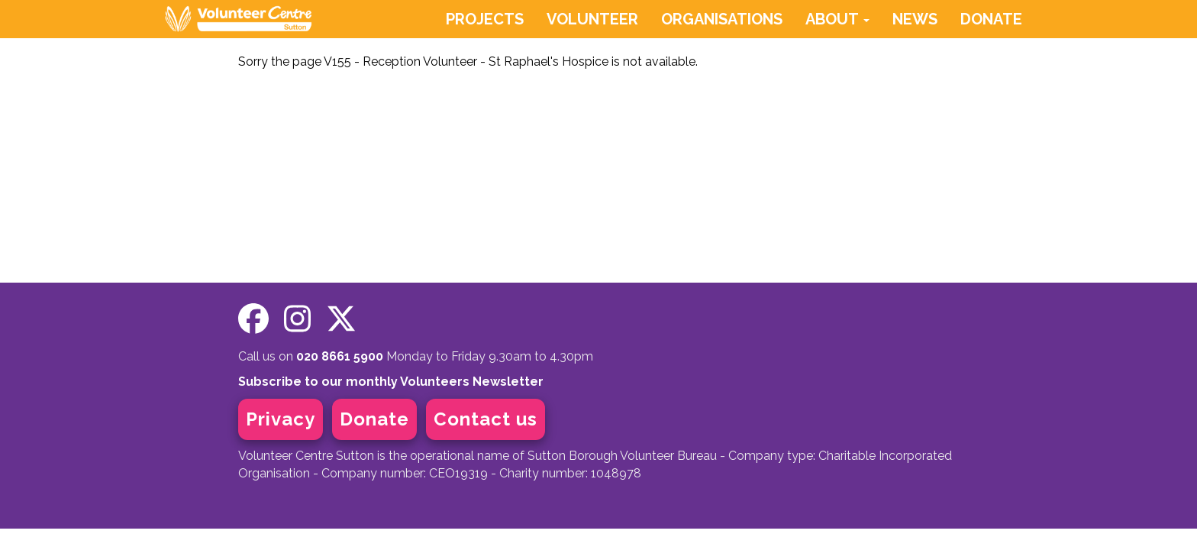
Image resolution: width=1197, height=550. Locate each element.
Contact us (485, 419)
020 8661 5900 (339, 356)
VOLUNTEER (592, 19)
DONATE (991, 19)
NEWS (914, 19)
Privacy (280, 419)
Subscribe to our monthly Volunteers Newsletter (391, 381)
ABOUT (837, 19)
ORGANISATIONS (721, 19)
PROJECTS (485, 19)
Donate (374, 419)
